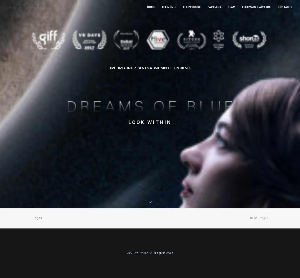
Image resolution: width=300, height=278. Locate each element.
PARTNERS (214, 7)
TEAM (231, 7)
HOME (151, 7)
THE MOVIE (169, 7)
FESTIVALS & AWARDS (256, 7)
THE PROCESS (192, 7)
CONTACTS (285, 7)
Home (253, 218)
